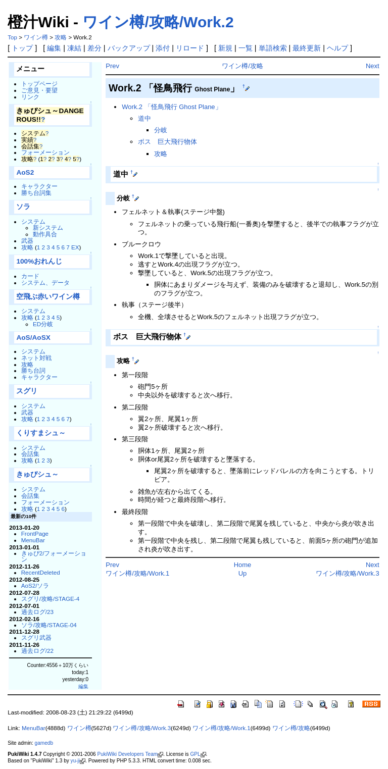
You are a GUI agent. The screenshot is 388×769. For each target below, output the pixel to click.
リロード (190, 48)
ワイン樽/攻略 (242, 66)
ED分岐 (43, 324)
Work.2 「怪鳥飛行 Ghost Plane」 (171, 107)
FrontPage (34, 533)
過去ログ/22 (37, 650)
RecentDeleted (40, 572)
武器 (27, 240)
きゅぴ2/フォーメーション (54, 556)
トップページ (39, 83)
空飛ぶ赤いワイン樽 (48, 296)
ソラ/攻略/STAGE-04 (49, 625)
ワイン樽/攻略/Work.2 (157, 22)
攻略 (61, 37)
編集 (54, 48)
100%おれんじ (39, 261)
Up (242, 573)
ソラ (23, 207)
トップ (22, 48)
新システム (48, 227)
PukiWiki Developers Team (127, 754)
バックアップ (129, 48)
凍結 (74, 48)
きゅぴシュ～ (37, 474)
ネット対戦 (36, 357)
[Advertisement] (224, 606)
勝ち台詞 (33, 370)
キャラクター (39, 186)
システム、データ (45, 282)
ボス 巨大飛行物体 (167, 141)
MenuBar (33, 540)
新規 (225, 48)
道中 (144, 118)
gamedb (44, 743)
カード (30, 276)
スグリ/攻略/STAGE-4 (50, 598)
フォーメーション (45, 152)
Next (372, 66)
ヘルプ (337, 48)
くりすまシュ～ (41, 433)
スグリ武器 (36, 637)
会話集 (30, 453)
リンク (30, 96)
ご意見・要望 (39, 90)
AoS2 (25, 172)
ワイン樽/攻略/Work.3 (347, 573)
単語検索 (273, 48)
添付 (163, 48)
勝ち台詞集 (36, 192)
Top (12, 37)
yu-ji (75, 760)
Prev (112, 66)
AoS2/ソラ (35, 585)
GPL (195, 754)
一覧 (245, 48)
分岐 (160, 130)
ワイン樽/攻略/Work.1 (137, 573)
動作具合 (45, 234)
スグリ (26, 391)
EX (75, 247)
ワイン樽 (36, 37)
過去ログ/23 (37, 611)
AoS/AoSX (33, 337)
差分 (94, 48)
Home (243, 565)
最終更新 (307, 48)
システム (33, 221)
